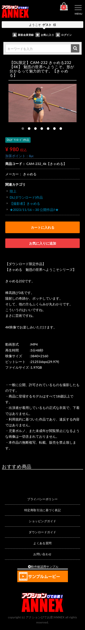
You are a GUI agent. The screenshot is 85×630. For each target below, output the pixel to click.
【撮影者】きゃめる (25, 203)
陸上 (13, 191)
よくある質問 (42, 543)
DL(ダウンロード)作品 (26, 197)
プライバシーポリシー (42, 499)
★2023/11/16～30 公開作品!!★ (34, 210)
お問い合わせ (42, 554)
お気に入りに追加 (42, 243)
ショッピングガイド (42, 521)
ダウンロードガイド (42, 532)
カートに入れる (42, 227)
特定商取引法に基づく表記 (42, 510)
